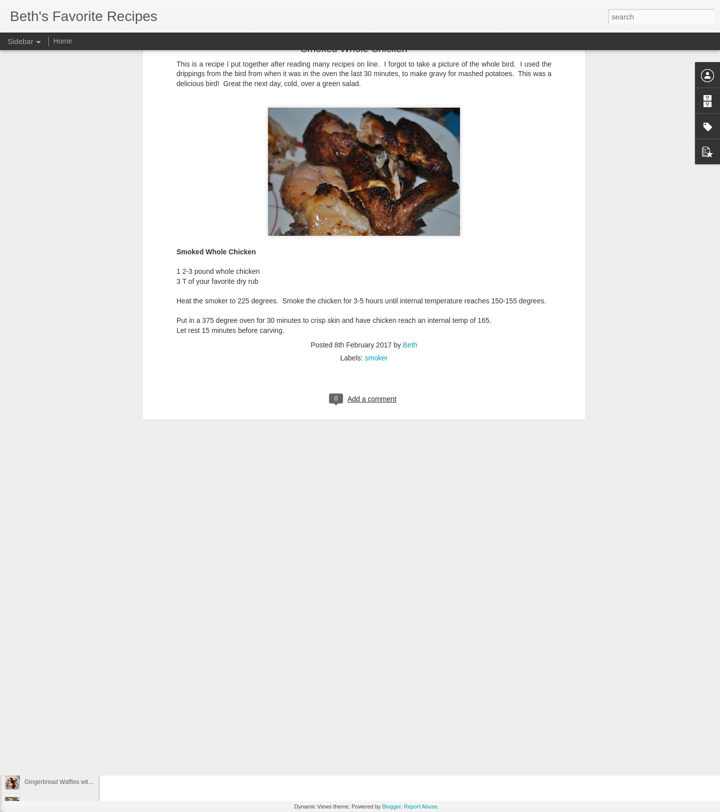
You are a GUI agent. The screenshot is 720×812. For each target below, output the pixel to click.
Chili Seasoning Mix (50, 759)
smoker (376, 206)
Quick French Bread (51, 714)
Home (63, 41)
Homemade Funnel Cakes (59, 624)
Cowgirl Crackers (47, 691)
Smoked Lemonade (50, 736)
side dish (310, 612)
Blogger (391, 806)
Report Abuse (421, 806)
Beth (410, 193)
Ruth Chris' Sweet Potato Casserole (72, 646)
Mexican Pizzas (45, 669)
